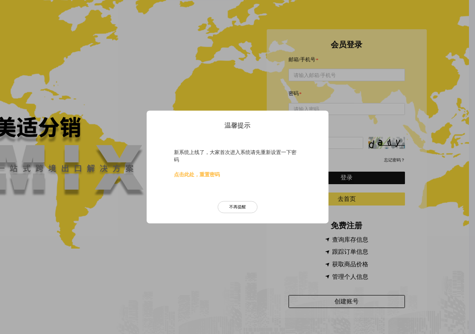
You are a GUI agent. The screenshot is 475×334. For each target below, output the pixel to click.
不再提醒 (237, 207)
